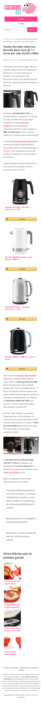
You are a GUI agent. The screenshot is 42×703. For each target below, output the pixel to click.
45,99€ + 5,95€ (9, 151)
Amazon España (15, 60)
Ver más (22, 219)
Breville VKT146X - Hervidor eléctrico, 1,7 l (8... (17, 208)
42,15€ (6, 147)
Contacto (6, 668)
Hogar (12, 39)
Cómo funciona (24, 668)
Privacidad (34, 668)
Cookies (21, 670)
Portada (6, 39)
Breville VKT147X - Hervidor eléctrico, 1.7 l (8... (17, 308)
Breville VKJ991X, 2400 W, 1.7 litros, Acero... (20, 358)
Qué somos (14, 668)
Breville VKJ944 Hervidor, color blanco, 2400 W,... (18, 258)
